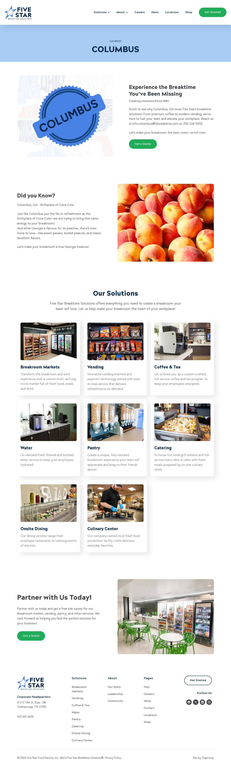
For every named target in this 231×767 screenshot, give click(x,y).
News (155, 12)
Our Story (114, 687)
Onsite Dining (81, 733)
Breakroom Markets (79, 689)
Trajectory (208, 758)
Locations (172, 12)
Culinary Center (82, 740)
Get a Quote (143, 144)
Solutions (102, 12)
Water (76, 712)
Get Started (213, 12)
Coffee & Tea (80, 705)
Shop (188, 12)
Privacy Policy (113, 758)
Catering (78, 726)
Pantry (76, 719)
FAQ (146, 687)
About (122, 12)
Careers (139, 12)
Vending (77, 698)
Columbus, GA (27, 205)
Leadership (115, 694)
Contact (149, 708)
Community (115, 701)
